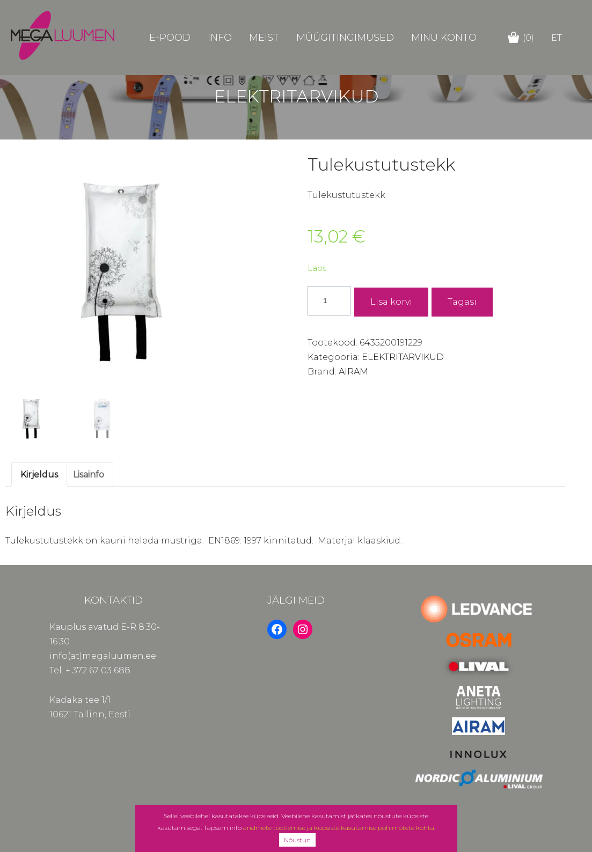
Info (220, 37)
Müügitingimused (345, 37)
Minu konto (444, 37)
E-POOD (170, 37)
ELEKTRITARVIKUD (403, 357)
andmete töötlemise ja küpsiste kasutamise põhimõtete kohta (338, 828)
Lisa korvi (391, 302)
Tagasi (462, 302)
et (556, 38)
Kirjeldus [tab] (39, 474)
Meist (264, 37)
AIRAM (353, 371)
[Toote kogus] (329, 300)
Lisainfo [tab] (88, 474)
